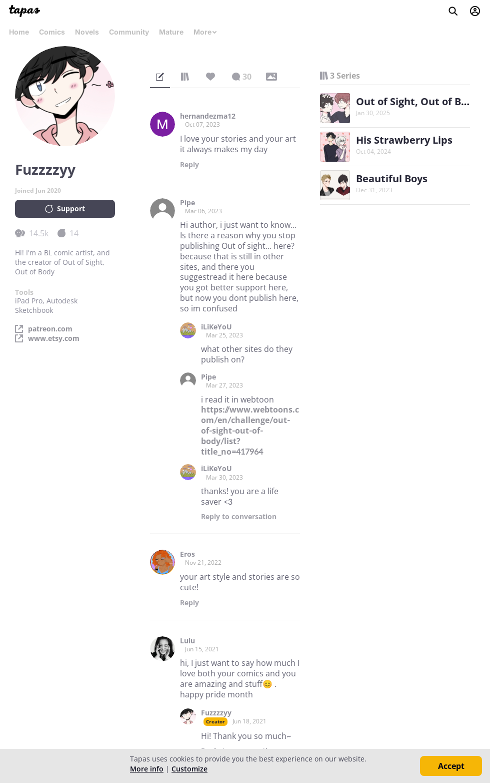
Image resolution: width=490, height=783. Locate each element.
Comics (52, 32)
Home (19, 32)
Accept (451, 765)
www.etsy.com (54, 338)
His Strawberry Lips (404, 140)
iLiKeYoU (216, 326)
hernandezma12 (208, 116)
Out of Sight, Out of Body (417, 101)
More (206, 32)
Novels (87, 32)
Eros (187, 554)
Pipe (187, 202)
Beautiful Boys (392, 178)
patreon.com (50, 329)
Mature (171, 32)
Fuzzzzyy (216, 712)
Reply (189, 164)
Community (129, 32)
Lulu (187, 640)
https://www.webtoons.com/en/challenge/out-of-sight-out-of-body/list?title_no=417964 (250, 430)
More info (147, 768)
